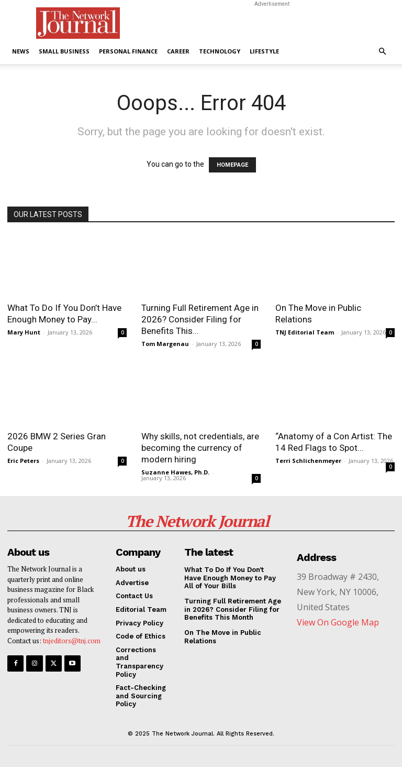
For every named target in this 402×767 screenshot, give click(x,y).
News (20, 51)
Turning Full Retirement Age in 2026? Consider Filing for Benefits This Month (232, 609)
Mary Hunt (23, 332)
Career (178, 51)
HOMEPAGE (232, 164)
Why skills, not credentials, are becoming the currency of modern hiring (200, 447)
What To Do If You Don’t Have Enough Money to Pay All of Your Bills (230, 578)
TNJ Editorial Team (304, 332)
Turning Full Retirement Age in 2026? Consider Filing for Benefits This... (200, 319)
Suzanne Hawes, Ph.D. (175, 472)
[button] (382, 52)
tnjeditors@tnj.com (71, 640)
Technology (219, 51)
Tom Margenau (165, 344)
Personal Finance (128, 51)
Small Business (64, 51)
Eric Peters (23, 460)
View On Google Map (338, 622)
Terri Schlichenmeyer (308, 460)
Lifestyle (264, 51)
